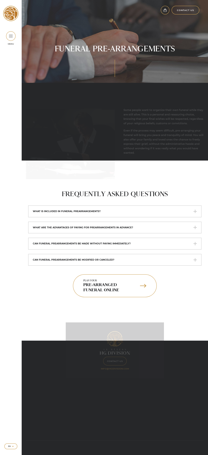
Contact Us (185, 12)
